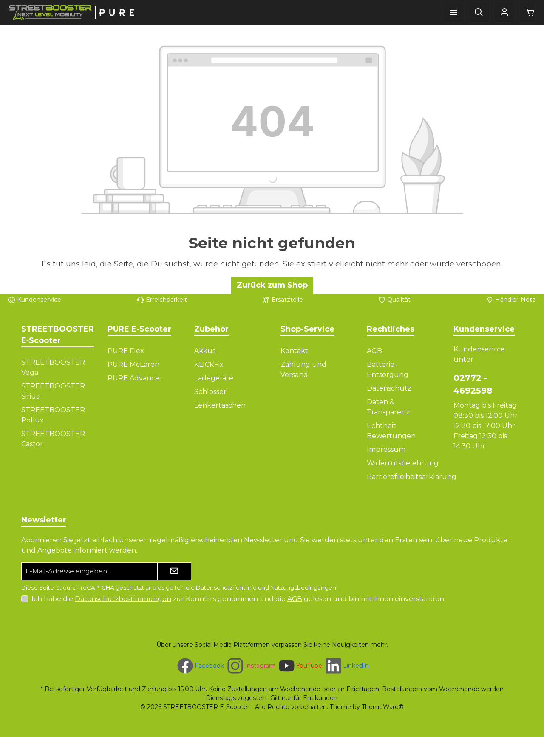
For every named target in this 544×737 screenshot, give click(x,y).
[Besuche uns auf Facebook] (200, 665)
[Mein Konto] (504, 13)
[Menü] (453, 13)
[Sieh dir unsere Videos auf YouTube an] (299, 665)
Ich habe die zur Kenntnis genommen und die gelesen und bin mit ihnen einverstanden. (238, 599)
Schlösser (210, 392)
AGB (374, 351)
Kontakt (294, 351)
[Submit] (174, 571)
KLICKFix (209, 364)
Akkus (204, 351)
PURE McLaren (133, 364)
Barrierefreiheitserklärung (411, 477)
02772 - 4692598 (473, 384)
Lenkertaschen (220, 405)
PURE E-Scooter (139, 329)
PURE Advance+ (135, 378)
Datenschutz (389, 388)
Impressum (386, 449)
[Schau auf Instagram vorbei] (250, 665)
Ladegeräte (213, 378)
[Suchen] (479, 13)
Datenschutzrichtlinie (226, 587)
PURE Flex (126, 351)
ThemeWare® (383, 707)
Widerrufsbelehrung (403, 463)
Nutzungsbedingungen (303, 587)
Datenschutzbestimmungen (123, 599)
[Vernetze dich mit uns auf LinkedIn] (346, 665)
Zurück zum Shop (272, 285)
